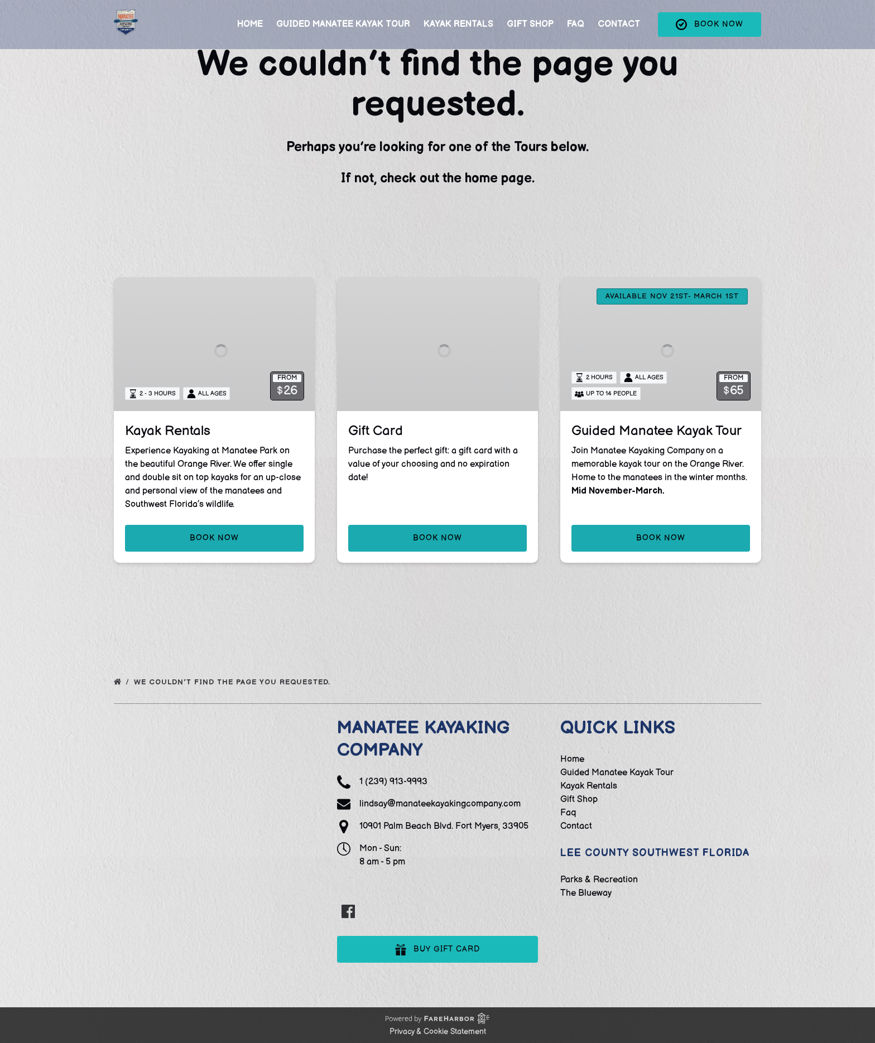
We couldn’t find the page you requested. (233, 682)
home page (498, 178)
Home (250, 34)
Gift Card (375, 431)
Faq (575, 34)
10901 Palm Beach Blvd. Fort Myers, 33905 (443, 826)
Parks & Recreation (599, 880)
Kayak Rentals (458, 34)
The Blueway (586, 893)
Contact (619, 34)
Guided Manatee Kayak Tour (343, 34)
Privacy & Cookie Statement (438, 1031)
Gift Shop (530, 34)
